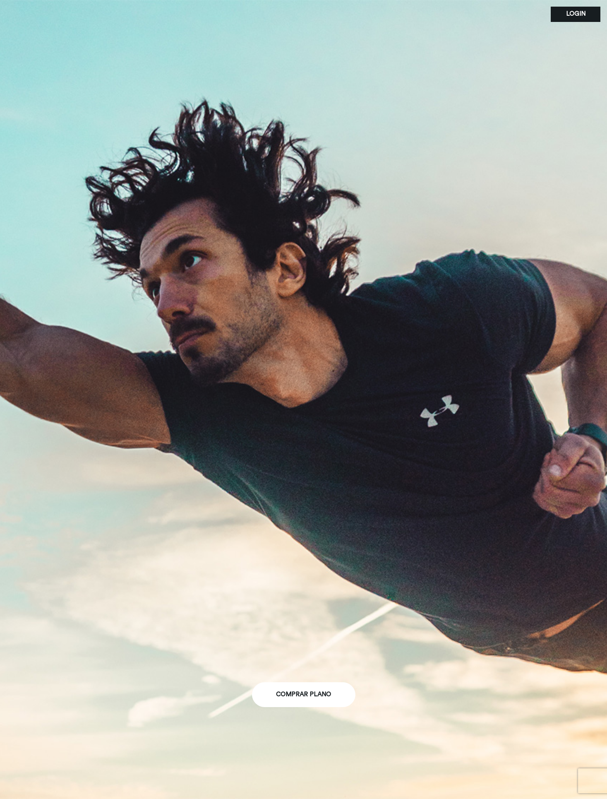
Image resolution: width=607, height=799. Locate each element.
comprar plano (303, 694)
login (575, 14)
